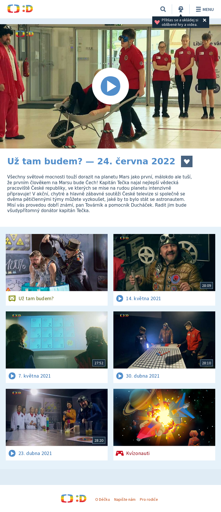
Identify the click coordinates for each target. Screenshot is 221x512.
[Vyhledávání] (163, 9)
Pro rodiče (149, 499)
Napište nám (125, 499)
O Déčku (102, 499)
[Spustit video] (110, 86)
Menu (204, 9)
